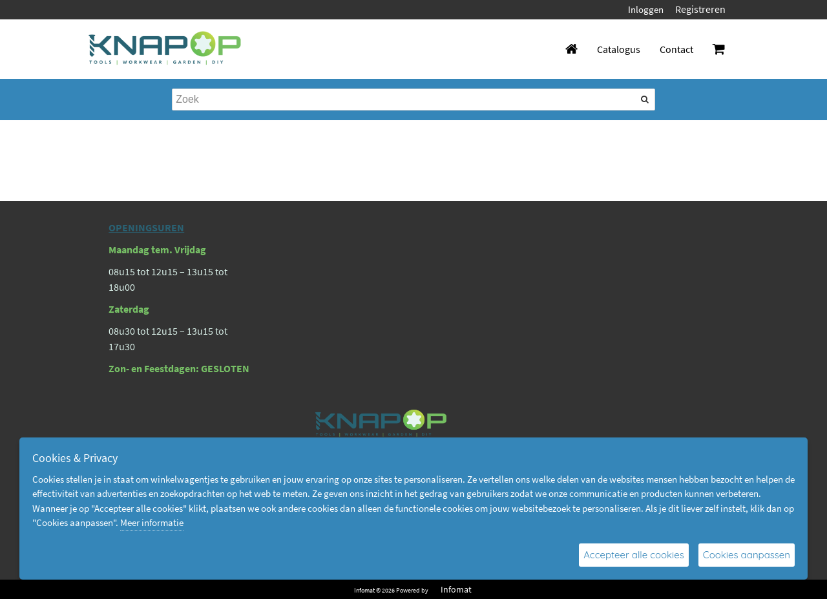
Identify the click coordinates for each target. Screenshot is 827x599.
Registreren (700, 9)
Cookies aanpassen (746, 555)
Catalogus (618, 49)
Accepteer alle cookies (633, 555)
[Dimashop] (165, 49)
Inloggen (646, 9)
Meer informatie (151, 522)
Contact (676, 49)
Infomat (456, 589)
